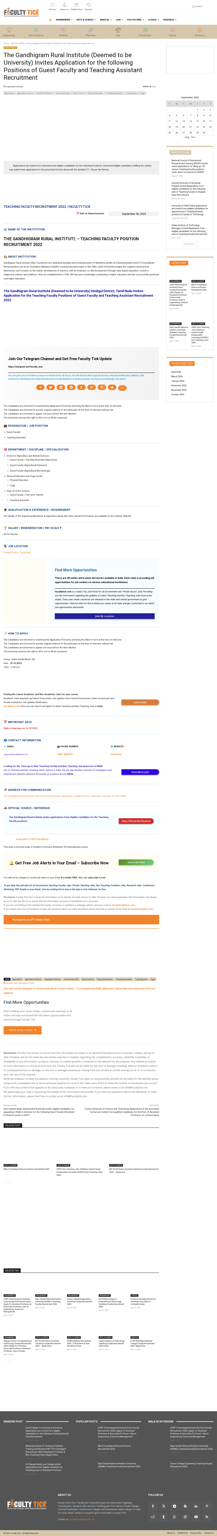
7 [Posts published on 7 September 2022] (190, 115)
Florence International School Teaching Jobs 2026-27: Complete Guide (143, 1301)
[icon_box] (52, 7)
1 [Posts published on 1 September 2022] (197, 109)
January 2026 (177, 381)
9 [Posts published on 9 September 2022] (203, 115)
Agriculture (9, 93)
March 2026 (177, 376)
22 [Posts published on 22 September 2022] (197, 126)
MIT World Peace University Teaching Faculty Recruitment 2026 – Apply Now (48, 1343)
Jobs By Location (104, 616)
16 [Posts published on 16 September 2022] (204, 121)
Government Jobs (63, 93)
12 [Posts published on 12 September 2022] (176, 121)
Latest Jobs (140, 702)
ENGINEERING (10, 1295)
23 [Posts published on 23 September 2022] (204, 126)
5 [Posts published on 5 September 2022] (176, 115)
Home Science (79, 93)
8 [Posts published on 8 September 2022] (197, 115)
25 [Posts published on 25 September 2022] (169, 132)
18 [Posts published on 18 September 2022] (169, 126)
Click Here (116, 754)
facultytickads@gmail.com (82, 1519)
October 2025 (177, 394)
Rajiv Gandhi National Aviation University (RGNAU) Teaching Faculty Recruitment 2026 (48, 1301)
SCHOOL (134, 1295)
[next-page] (10, 1182)
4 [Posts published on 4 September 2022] (169, 115)
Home (6, 43)
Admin (146, 86)
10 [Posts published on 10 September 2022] (210, 115)
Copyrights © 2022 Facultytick (32, 839)
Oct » (193, 137)
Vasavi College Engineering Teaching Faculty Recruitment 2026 (79, 1301)
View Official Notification (136, 821)
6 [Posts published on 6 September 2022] (183, 115)
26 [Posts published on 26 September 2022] (176, 132)
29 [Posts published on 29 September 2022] (197, 132)
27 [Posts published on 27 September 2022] (183, 132)
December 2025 (179, 385)
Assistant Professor (44, 93)
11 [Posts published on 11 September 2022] (169, 121)
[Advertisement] (81, 137)
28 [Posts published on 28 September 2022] (190, 132)
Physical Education (95, 93)
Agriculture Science (25, 93)
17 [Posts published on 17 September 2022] (210, 121)
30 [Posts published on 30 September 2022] (204, 132)
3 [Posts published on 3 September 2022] (210, 109)
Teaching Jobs (131, 93)
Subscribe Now (136, 862)
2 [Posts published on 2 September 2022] (203, 109)
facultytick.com (63, 591)
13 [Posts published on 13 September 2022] (183, 121)
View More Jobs (140, 772)
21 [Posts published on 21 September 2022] (190, 126)
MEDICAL (134, 1337)
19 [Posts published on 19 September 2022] (176, 126)
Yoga (142, 93)
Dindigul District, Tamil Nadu (17, 552)
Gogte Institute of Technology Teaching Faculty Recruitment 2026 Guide (111, 1343)
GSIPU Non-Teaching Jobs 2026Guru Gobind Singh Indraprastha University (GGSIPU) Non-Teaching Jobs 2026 (79, 1172)
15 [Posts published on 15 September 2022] (197, 121)
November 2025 (179, 390)
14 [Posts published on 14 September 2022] (190, 121)
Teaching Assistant (114, 93)
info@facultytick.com (123, 905)
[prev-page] (5, 1182)
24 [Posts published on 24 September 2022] (210, 126)
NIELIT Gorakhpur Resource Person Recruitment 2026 (26, 1169)
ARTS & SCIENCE (17, 43)
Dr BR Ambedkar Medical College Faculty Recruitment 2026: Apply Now (143, 1343)
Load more (190, 244)
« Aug (186, 137)
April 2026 (176, 372)
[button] (197, 6)
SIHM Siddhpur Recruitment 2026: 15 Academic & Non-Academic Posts (79, 1343)
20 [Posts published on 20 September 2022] (183, 126)
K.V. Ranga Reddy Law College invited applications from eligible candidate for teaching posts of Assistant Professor (44, 1467)
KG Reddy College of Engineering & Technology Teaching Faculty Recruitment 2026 (111, 1303)
